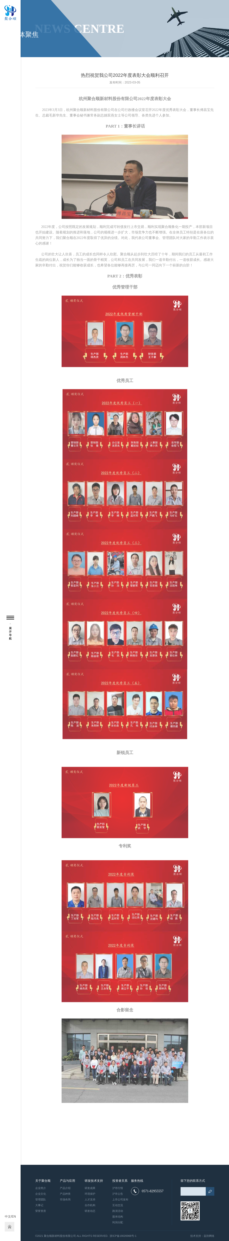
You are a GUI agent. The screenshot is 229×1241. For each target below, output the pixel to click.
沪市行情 (117, 1188)
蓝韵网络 (209, 1235)
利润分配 (117, 1222)
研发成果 (90, 1188)
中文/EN (10, 1216)
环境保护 (90, 1193)
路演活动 (117, 1210)
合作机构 (90, 1205)
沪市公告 (117, 1193)
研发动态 (90, 1210)
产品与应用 (67, 1180)
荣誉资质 (40, 1210)
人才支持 (90, 1199)
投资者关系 (120, 1180)
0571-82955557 (147, 1191)
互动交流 (117, 1205)
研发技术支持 (94, 1180)
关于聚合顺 (43, 1180)
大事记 (39, 1205)
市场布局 (65, 1199)
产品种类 (65, 1193)
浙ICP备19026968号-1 (123, 1235)
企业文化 (40, 1193)
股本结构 (117, 1216)
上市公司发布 (120, 1199)
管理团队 (40, 1199)
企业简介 (40, 1188)
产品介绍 (65, 1188)
